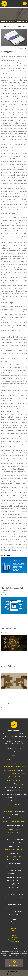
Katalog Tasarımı (9, 777)
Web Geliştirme (18, 763)
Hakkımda (14, 924)
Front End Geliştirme (7, 766)
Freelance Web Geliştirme (14, 832)
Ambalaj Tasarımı (9, 784)
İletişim (14, 935)
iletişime (10, 751)
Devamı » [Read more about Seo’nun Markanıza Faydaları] (3, 707)
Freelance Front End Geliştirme (14, 836)
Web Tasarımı (9, 763)
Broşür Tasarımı (19, 777)
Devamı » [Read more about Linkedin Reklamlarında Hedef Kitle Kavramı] (3, 594)
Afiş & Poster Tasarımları (14, 804)
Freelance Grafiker (14, 941)
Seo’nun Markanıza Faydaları (12, 704)
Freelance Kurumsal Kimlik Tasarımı (14, 849)
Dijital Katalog (19, 784)
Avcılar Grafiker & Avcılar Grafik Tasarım (14, 821)
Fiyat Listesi (14, 928)
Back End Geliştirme (20, 766)
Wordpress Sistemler (9, 770)
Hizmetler (14, 926)
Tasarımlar (14, 930)
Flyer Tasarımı (9, 780)
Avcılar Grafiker (14, 937)
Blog (14, 933)
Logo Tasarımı (21, 773)
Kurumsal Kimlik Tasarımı (9, 773)
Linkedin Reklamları (8, 628)
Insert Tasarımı (18, 780)
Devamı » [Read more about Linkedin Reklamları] (3, 632)
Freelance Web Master (14, 944)
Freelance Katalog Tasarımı (14, 856)
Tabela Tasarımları (8, 811)
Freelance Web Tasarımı (14, 829)
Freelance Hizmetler (14, 939)
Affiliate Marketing (8, 666)
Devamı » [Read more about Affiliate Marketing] (3, 670)
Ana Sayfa (14, 922)
